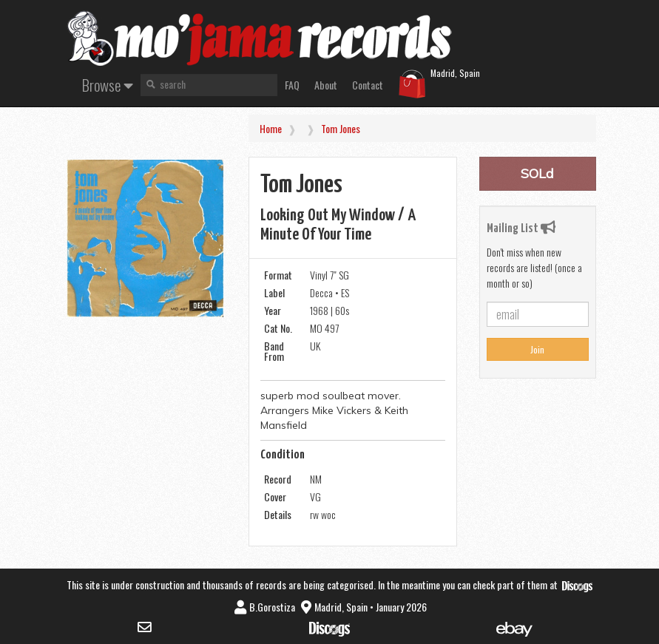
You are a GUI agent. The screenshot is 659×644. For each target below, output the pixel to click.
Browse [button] (107, 84)
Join (537, 349)
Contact (367, 84)
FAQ (292, 84)
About (325, 84)
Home (271, 128)
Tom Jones (340, 128)
